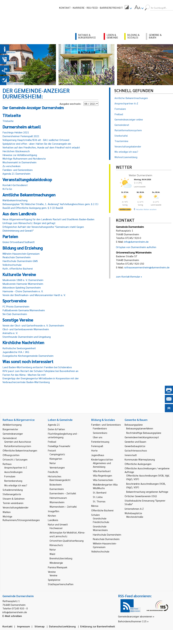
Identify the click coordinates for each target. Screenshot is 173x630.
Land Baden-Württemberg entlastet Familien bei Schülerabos (37, 367)
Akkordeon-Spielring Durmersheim (21, 287)
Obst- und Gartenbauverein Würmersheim (25, 329)
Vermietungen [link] (57, 467)
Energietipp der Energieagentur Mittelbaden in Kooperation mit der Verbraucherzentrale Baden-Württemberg (40, 380)
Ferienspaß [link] (97, 446)
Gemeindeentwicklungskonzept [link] (142, 437)
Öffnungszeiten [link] (11, 455)
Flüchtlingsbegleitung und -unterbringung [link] (63, 435)
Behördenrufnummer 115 (132, 621)
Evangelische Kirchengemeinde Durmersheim (27, 355)
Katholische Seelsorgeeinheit (19, 348)
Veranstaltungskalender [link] (15, 507)
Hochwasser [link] (56, 528)
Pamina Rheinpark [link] (57, 567)
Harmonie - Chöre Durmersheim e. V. (22, 291)
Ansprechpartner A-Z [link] (15, 467)
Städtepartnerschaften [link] (60, 584)
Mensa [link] (94, 505)
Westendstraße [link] (134, 516)
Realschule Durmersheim (16, 257)
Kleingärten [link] (56, 458)
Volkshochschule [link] (100, 551)
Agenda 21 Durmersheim (16, 173)
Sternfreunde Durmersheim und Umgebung (26, 336)
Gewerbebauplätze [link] (135, 446)
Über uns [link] (97, 437)
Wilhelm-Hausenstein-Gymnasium (21, 253)
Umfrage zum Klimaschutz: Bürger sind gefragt (28, 223)
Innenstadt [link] (131, 455)
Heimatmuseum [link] (58, 497)
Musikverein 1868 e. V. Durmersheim (22, 280)
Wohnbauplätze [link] (133, 513)
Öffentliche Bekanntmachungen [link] (20, 450)
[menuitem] (128, 7)
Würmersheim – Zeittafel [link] (63, 506)
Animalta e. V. (10, 333)
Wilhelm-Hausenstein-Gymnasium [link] (105, 545)
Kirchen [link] (52, 515)
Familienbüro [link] (100, 428)
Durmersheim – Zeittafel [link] (63, 493)
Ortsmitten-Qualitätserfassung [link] (67, 540)
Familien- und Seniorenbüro (17, 169)
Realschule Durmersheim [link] (106, 539)
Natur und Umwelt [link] (58, 524)
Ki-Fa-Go (7, 188)
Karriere (79, 7)
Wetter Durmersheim (140, 175)
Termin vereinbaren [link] (13, 503)
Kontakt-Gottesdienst (15, 185)
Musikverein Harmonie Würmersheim (22, 283)
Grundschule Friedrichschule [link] (101, 520)
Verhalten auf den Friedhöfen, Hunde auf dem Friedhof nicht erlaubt (41, 147)
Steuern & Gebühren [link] (14, 498)
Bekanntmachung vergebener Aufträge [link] (147, 491)
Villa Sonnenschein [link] (103, 480)
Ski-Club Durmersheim (14, 314)
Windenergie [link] (56, 562)
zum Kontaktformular (128, 276)
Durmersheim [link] (57, 489)
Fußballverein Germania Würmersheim (23, 310)
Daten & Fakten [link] (56, 429)
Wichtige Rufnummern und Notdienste (24, 158)
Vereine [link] (53, 575)
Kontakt (65, 7)
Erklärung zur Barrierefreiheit (97, 626)
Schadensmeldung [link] (13, 489)
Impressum (23, 626)
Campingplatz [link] (57, 454)
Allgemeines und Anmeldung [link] (102, 464)
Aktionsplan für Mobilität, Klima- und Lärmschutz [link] (67, 534)
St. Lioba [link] (98, 497)
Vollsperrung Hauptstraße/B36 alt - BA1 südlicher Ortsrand (35, 140)
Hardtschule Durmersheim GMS (20, 261)
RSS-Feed (92, 7)
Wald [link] (52, 554)
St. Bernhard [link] (99, 492)
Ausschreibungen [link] (13, 472)
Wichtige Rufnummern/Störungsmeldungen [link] (21, 518)
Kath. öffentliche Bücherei (17, 268)
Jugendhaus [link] (97, 455)
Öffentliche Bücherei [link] (102, 510)
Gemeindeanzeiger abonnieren (135, 616)
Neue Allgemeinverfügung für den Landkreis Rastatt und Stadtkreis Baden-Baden (48, 219)
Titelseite (8, 121)
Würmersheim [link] (57, 502)
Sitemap (39, 626)
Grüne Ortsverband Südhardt (18, 242)
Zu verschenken (11, 166)
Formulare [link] (9, 476)
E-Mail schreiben (12, 616)
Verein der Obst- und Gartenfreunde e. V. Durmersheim (33, 325)
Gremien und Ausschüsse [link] (17, 441)
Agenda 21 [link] (54, 424)
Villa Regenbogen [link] (102, 475)
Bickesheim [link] (56, 484)
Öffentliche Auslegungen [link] (138, 464)
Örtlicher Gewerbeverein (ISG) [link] (141, 496)
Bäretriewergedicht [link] (60, 480)
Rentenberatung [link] (13, 480)
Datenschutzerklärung (62, 626)
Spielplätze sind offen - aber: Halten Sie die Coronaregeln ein (36, 143)
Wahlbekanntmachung (14, 200)
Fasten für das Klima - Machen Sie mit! (24, 374)
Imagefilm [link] (53, 511)
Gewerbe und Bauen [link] (135, 441)
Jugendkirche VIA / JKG (15, 352)
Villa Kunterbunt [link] (102, 471)
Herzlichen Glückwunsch (16, 151)
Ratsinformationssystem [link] (17, 446)
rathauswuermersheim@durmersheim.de (147, 267)
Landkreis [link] (53, 520)
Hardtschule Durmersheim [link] (107, 534)
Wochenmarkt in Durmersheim (19, 162)
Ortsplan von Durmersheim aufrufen (136, 247)
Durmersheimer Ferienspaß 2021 (20, 136)
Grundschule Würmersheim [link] (100, 528)
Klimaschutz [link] (56, 545)
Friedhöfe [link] (53, 472)
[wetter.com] (124, 210)
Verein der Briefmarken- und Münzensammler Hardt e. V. (34, 295)
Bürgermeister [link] (10, 429)
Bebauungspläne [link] (134, 424)
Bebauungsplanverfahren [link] (139, 428)
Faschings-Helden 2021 (15, 132)
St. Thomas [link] (99, 501)
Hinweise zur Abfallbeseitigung (19, 155)
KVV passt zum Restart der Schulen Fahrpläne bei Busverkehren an (40, 371)
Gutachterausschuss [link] (136, 450)
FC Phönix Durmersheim (15, 306)
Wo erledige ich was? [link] (15, 485)
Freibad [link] (52, 441)
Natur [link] (53, 463)
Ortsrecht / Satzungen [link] (15, 459)
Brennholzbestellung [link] (61, 558)
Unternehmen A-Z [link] (134, 508)
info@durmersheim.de (136, 241)
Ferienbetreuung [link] (100, 441)
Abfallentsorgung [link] (12, 424)
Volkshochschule (12, 264)
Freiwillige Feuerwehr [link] (59, 446)
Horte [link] (94, 450)
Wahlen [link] (7, 512)
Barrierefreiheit (111, 7)
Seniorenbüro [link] (100, 432)
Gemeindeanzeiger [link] (13, 433)
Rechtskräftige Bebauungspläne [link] (143, 432)
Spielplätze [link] (54, 579)
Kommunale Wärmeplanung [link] (140, 459)
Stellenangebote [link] (12, 494)
